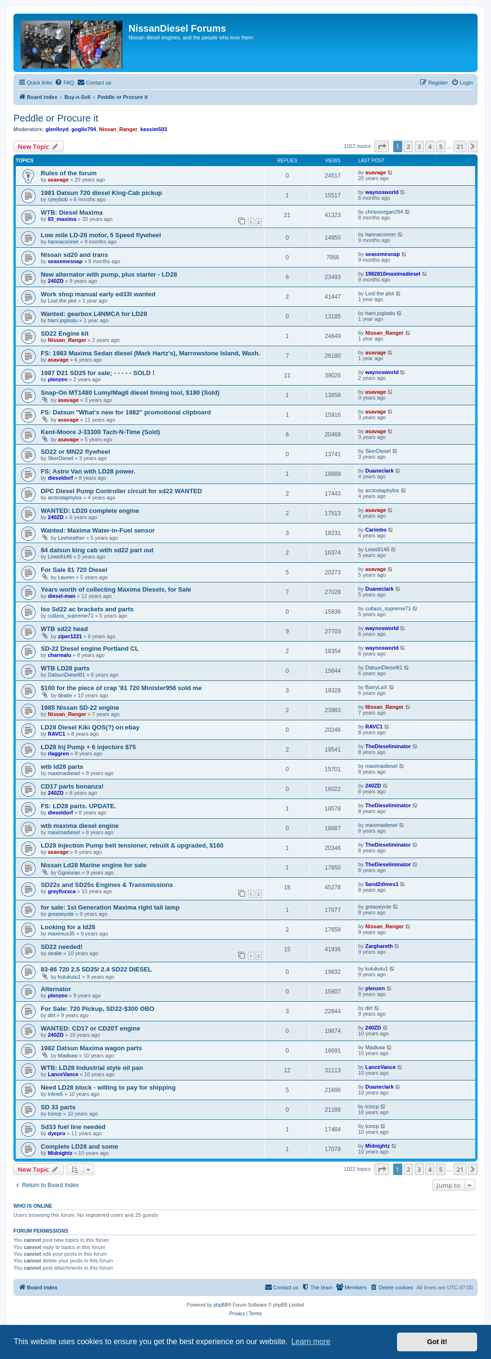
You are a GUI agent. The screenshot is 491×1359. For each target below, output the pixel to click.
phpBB (220, 1305)
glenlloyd (57, 129)
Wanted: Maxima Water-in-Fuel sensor (98, 530)
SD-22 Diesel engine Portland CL (90, 648)
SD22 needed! (61, 946)
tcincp (55, 1113)
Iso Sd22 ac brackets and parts (87, 609)
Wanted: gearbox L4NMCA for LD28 (94, 313)
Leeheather (71, 538)
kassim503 (153, 129)
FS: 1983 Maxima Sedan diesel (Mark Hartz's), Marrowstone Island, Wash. (150, 353)
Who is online (32, 1206)
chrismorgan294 (384, 212)
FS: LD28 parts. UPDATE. (78, 806)
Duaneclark (379, 470)
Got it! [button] (437, 1342)
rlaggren (58, 753)
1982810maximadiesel (393, 274)
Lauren (66, 577)
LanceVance (63, 1074)
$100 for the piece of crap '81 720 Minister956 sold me (121, 688)
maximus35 (61, 933)
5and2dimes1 (382, 884)
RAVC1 (56, 734)
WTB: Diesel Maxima (72, 212)
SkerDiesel (60, 458)
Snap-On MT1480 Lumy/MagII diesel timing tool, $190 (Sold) (130, 392)
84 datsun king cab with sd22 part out (97, 550)
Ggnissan (69, 872)
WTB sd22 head (64, 628)
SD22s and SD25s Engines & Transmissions (107, 884)
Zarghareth (379, 946)
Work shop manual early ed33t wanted (98, 294)
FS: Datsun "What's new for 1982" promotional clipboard (126, 412)
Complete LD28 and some (79, 1146)
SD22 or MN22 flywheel (75, 451)
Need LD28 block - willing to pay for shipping (108, 1087)
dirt (51, 1015)
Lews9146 (60, 556)
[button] (381, 146)
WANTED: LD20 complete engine (90, 510)
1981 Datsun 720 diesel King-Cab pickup (101, 192)
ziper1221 (70, 636)
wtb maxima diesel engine (80, 825)
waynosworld (382, 192)
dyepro (57, 1133)
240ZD (56, 281)
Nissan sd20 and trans (74, 254)
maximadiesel (64, 773)
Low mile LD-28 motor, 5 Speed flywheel (101, 235)
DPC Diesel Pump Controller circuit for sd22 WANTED (121, 491)
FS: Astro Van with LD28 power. (88, 471)
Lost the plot (62, 300)
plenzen (58, 379)
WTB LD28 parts (65, 668)
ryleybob (58, 199)
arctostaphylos (65, 497)
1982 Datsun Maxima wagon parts (91, 1048)
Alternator (56, 989)
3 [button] (419, 146)
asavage (58, 179)
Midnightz (60, 1153)
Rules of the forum (69, 173)
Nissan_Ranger (118, 129)
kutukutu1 (69, 977)
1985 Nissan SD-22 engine (80, 707)
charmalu (59, 655)
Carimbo (376, 530)
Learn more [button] (310, 1341)
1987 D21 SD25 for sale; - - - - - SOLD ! (97, 372)
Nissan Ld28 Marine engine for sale (94, 865)
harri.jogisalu (63, 320)
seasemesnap (65, 261)
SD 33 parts (58, 1107)
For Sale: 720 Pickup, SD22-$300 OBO (97, 1008)
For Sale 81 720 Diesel (74, 569)
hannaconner (63, 241)
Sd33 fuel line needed (73, 1126)
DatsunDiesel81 (66, 675)
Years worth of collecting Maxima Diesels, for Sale (116, 589)
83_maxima (62, 219)
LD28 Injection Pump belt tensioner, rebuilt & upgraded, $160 (132, 845)
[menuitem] (64, 82)
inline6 (55, 1094)
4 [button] (430, 146)
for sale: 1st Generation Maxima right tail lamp (110, 907)
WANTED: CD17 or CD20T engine (90, 1028)
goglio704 (83, 129)
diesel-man (61, 596)
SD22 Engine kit (65, 333)
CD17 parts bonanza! (72, 786)
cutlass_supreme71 (71, 616)
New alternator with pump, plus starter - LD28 (109, 274)
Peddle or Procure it (55, 118)
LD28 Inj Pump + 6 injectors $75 (88, 747)
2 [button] (408, 146)
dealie (65, 695)
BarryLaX (376, 687)
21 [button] (460, 146)
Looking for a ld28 (68, 927)
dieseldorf (60, 478)
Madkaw (68, 1055)
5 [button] (441, 146)
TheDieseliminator (388, 746)
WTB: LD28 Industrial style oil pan (92, 1067)
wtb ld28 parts (62, 766)
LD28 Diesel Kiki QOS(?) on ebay (90, 727)
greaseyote (61, 914)
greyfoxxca (62, 891)
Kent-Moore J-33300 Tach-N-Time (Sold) (100, 432)
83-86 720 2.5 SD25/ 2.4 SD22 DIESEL (96, 969)
